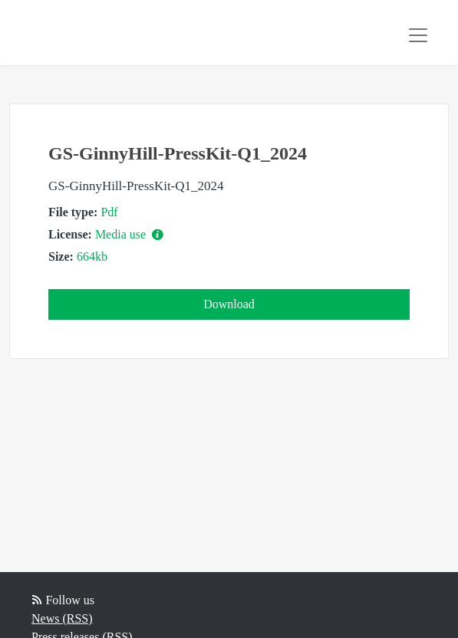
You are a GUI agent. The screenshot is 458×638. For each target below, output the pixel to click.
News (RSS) (62, 618)
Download (229, 304)
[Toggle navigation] (418, 35)
